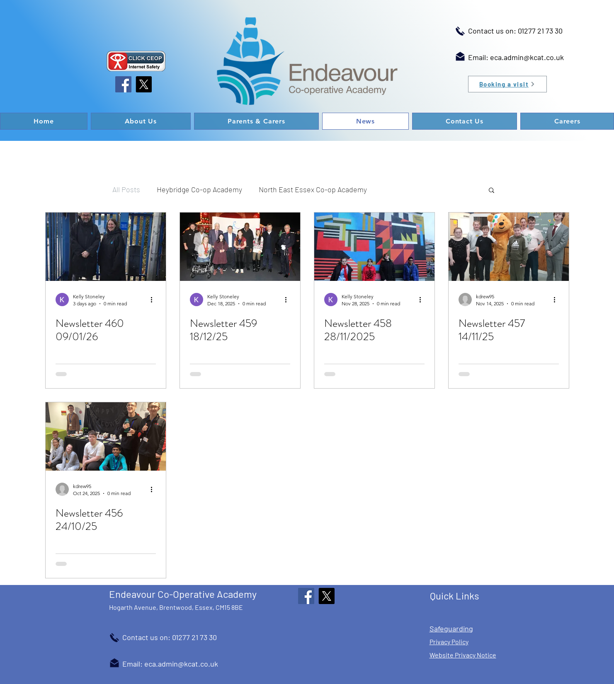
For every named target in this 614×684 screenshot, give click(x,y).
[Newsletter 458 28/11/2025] (374, 247)
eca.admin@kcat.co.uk (527, 57)
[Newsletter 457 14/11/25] (509, 247)
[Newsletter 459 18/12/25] (240, 247)
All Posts (126, 189)
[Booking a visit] (507, 84)
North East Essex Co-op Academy (313, 189)
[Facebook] (123, 84)
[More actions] (155, 300)
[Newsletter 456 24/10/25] (106, 436)
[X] (144, 84)
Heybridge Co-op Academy (199, 189)
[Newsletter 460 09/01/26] (106, 247)
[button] (491, 190)
